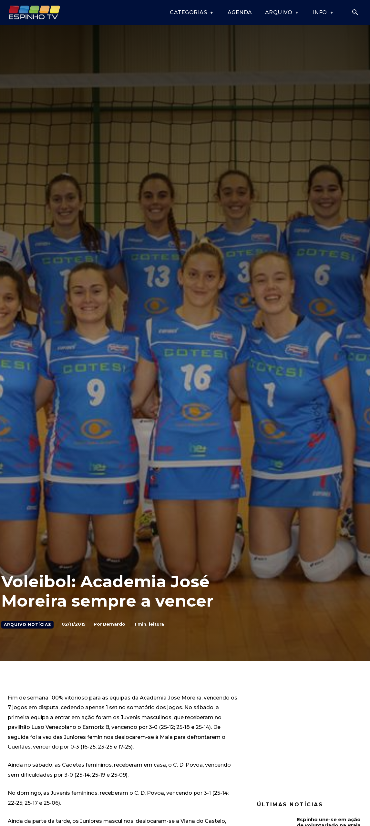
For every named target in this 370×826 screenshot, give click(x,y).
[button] (354, 12)
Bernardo (114, 624)
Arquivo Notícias (27, 625)
